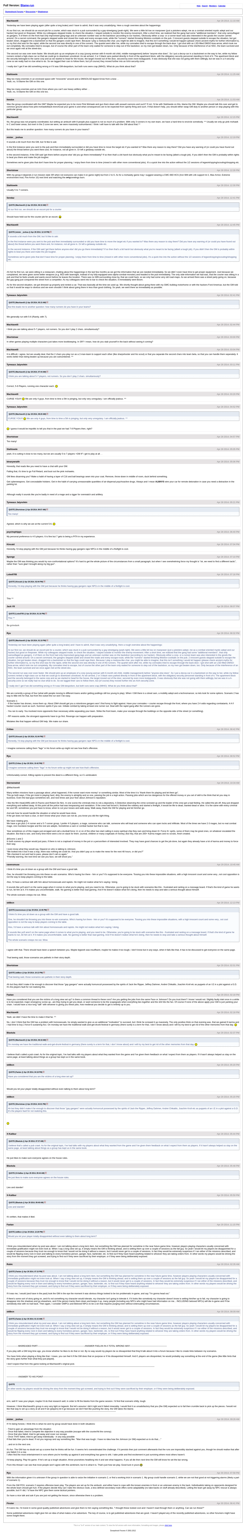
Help (199, 6)
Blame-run (27, 5)
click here (168, 1525)
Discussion (31, 12)
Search (205, 6)
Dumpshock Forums (14, 12)
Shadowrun (43, 12)
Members (213, 6)
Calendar (222, 6)
